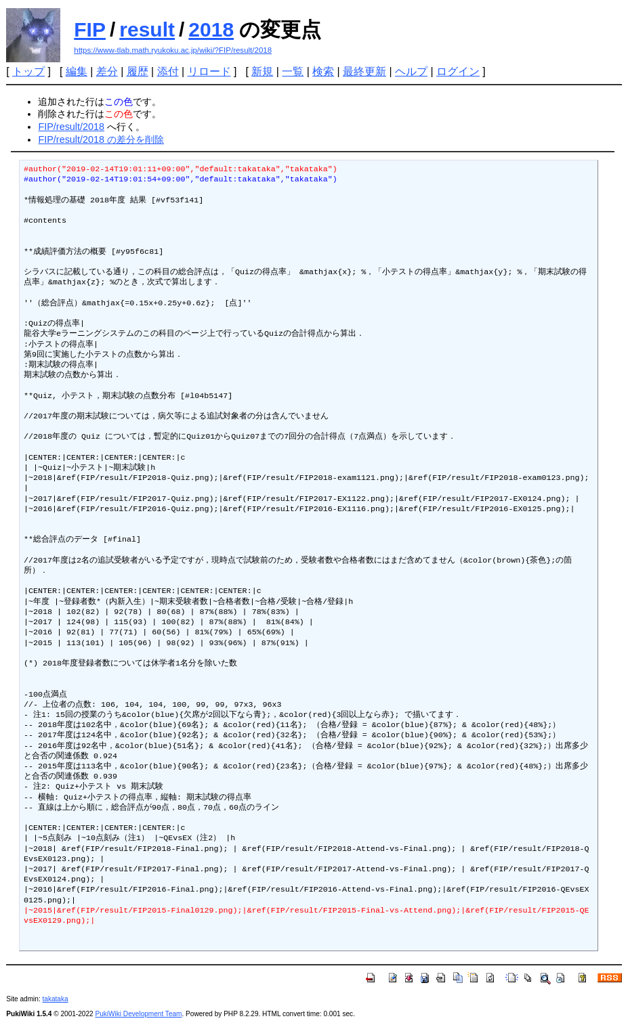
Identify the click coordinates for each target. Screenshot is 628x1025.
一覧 (292, 71)
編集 (76, 71)
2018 (211, 29)
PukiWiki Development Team (138, 1014)
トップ (28, 71)
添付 (168, 71)
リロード (209, 71)
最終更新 (364, 71)
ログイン (458, 71)
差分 (107, 71)
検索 (323, 71)
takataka (55, 999)
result (147, 29)
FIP (90, 29)
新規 (262, 71)
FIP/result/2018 (71, 126)
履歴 (137, 71)
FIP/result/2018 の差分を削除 (101, 139)
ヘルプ (411, 71)
